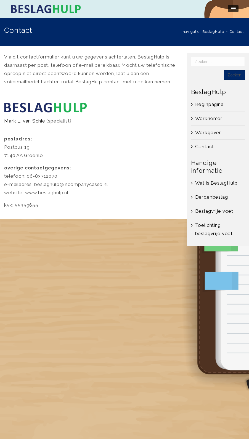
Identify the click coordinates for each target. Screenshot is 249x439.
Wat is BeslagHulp (216, 183)
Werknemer (209, 118)
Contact (204, 146)
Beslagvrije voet (214, 211)
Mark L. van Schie (24, 121)
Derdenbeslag (211, 197)
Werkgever (208, 132)
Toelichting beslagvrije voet (214, 229)
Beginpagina (209, 104)
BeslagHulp (213, 32)
